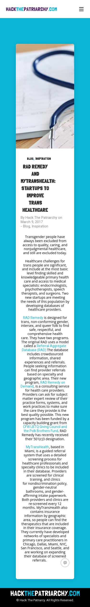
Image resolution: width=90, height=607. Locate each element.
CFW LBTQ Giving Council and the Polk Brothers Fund (45, 429)
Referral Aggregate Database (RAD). (44, 348)
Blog (30, 159)
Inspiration (43, 159)
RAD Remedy (33, 318)
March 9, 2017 (32, 222)
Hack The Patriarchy (41, 217)
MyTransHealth (37, 447)
